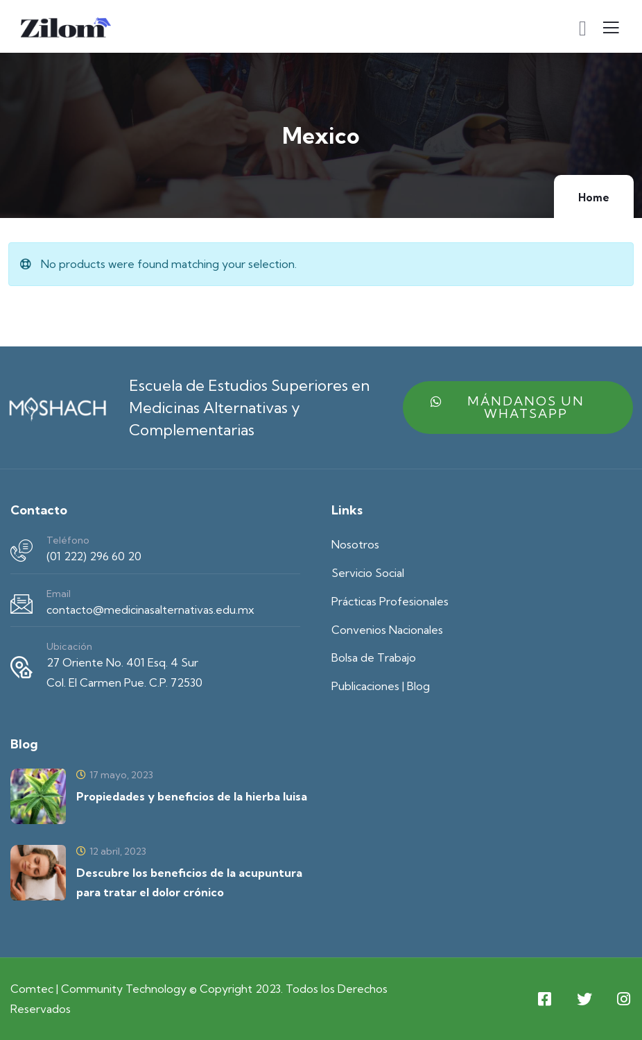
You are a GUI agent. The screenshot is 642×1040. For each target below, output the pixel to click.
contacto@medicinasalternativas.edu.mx (150, 610)
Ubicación (69, 646)
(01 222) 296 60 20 (93, 556)
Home (593, 197)
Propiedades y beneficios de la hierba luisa (191, 796)
